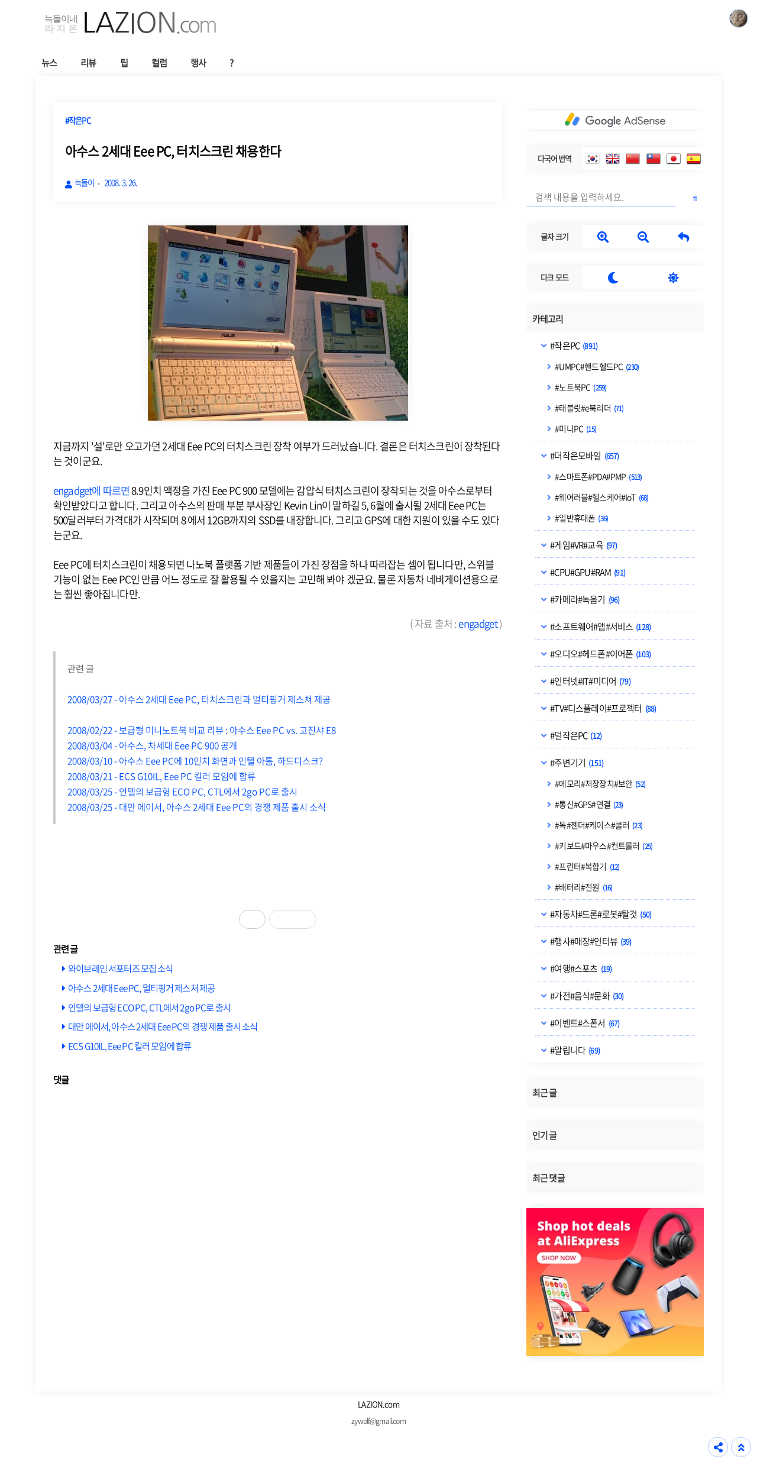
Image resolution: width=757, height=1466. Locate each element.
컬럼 (159, 62)
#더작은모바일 (584, 455)
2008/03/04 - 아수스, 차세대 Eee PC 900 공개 (152, 745)
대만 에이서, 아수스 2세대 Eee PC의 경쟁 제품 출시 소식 (162, 1026)
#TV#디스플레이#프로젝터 (602, 708)
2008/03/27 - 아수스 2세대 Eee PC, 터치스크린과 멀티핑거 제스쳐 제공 (199, 699)
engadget (477, 623)
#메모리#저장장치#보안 (599, 783)
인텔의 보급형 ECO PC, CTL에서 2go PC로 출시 (149, 1007)
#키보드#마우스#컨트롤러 (603, 845)
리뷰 (88, 62)
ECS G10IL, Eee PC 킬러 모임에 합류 (129, 1045)
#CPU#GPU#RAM (587, 572)
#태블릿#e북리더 (588, 408)
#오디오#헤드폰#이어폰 (600, 653)
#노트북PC (580, 387)
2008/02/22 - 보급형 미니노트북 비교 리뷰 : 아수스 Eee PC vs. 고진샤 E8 (201, 730)
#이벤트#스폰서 (584, 1022)
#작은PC (573, 345)
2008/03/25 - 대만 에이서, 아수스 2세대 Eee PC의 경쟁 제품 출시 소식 (196, 806)
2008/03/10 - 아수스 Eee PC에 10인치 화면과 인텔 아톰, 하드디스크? (195, 760)
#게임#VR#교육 (583, 544)
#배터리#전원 (583, 887)
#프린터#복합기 (586, 866)
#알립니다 (574, 1050)
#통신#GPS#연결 (588, 804)
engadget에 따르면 (91, 490)
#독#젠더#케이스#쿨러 (598, 825)
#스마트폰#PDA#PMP (598, 476)
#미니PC (575, 428)
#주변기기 (576, 762)
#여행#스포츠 (580, 968)
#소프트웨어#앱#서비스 (600, 626)
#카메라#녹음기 (584, 599)
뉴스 (49, 62)
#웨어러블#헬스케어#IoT (601, 497)
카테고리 (548, 318)
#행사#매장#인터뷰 (590, 941)
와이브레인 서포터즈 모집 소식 (120, 968)
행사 (198, 62)
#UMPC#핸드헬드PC (596, 366)
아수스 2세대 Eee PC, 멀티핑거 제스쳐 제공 (141, 987)
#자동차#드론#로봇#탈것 (600, 914)
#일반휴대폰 (581, 518)
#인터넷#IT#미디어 (589, 680)
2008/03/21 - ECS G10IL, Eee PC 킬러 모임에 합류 (161, 776)
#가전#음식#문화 (586, 995)
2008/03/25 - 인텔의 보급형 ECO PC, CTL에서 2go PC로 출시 (182, 791)
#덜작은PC (575, 735)
